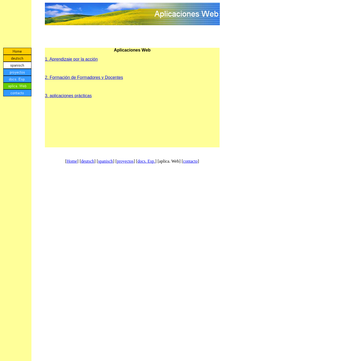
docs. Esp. (146, 161)
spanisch (105, 161)
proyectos (125, 161)
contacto (190, 161)
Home (72, 161)
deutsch (87, 161)
